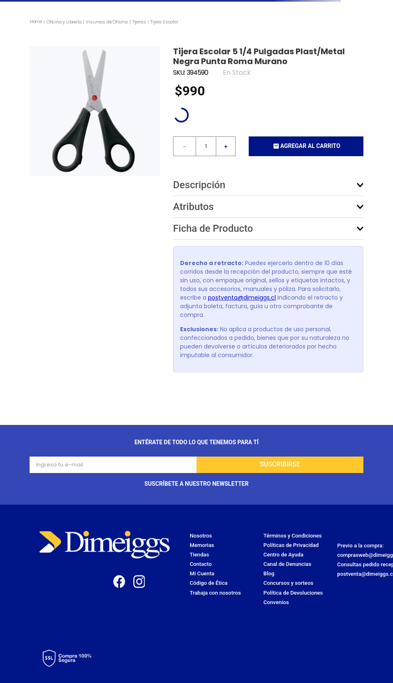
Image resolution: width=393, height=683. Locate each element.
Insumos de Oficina (106, 22)
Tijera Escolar (164, 22)
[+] (226, 146)
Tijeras (139, 22)
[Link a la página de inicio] (37, 21)
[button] (268, 185)
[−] (184, 146)
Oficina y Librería (63, 22)
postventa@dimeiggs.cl (242, 297)
